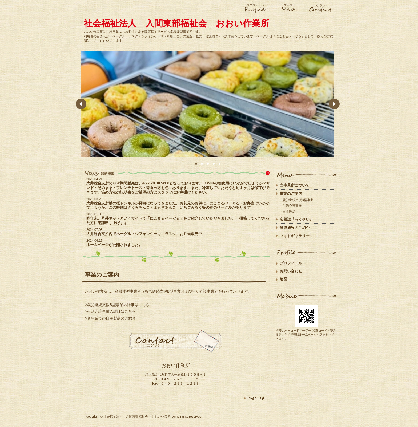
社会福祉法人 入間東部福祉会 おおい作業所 (176, 23)
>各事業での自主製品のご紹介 (110, 318)
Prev (81, 104)
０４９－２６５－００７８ (178, 379)
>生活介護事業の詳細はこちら (110, 311)
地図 (283, 279)
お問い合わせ (291, 271)
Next (334, 104)
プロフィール (291, 263)
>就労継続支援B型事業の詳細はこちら (117, 305)
